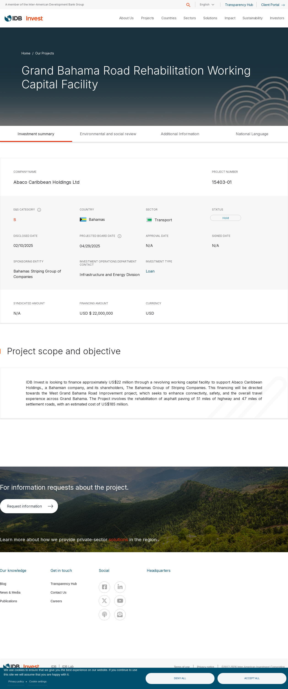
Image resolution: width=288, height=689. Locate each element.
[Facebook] (104, 587)
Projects (147, 18)
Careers (56, 601)
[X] (104, 601)
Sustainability (253, 18)
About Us (126, 18)
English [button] (204, 4)
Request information (30, 506)
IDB (53, 666)
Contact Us (58, 592)
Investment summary (36, 134)
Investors (277, 18)
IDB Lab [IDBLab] (68, 666)
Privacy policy (16, 681)
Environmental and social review (108, 134)
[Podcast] (104, 614)
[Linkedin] (120, 587)
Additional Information (180, 134)
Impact (230, 18)
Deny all (180, 678)
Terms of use (182, 667)
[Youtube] (120, 601)
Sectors (190, 18)
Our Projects (44, 53)
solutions (119, 539)
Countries (168, 18)
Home (26, 53)
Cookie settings (38, 681)
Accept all (252, 678)
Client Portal (273, 5)
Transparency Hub (239, 5)
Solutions (210, 18)
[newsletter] (120, 614)
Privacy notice (205, 667)
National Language (252, 134)
